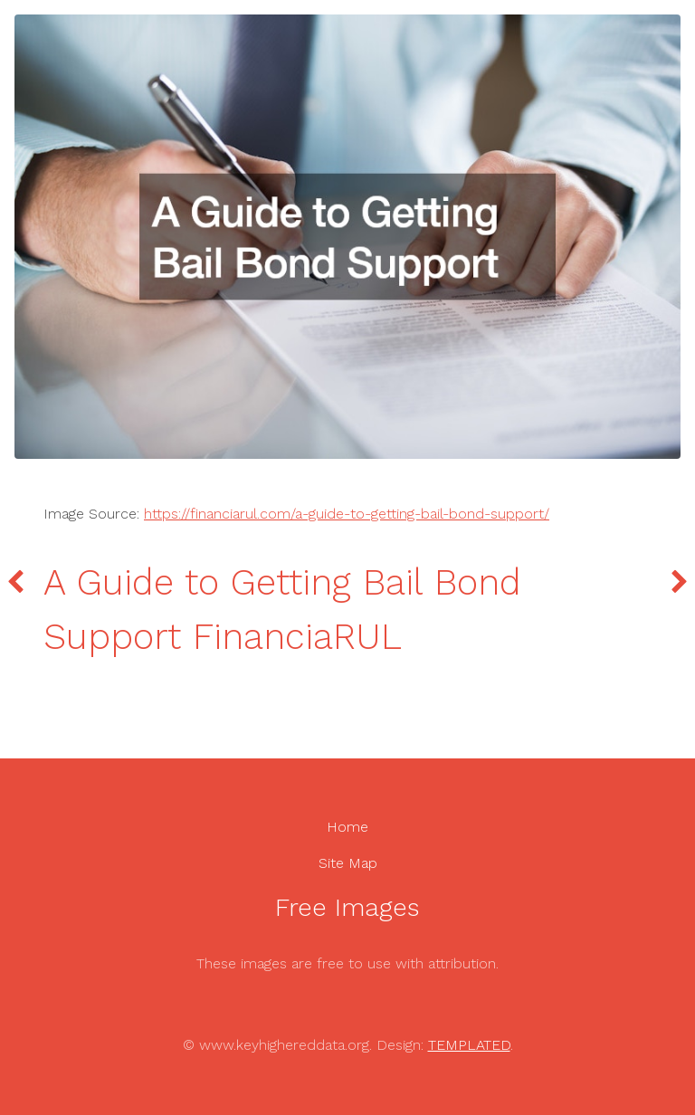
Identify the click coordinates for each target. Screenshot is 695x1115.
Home (347, 826)
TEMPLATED (469, 1044)
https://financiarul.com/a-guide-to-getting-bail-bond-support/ (346, 513)
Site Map (348, 863)
